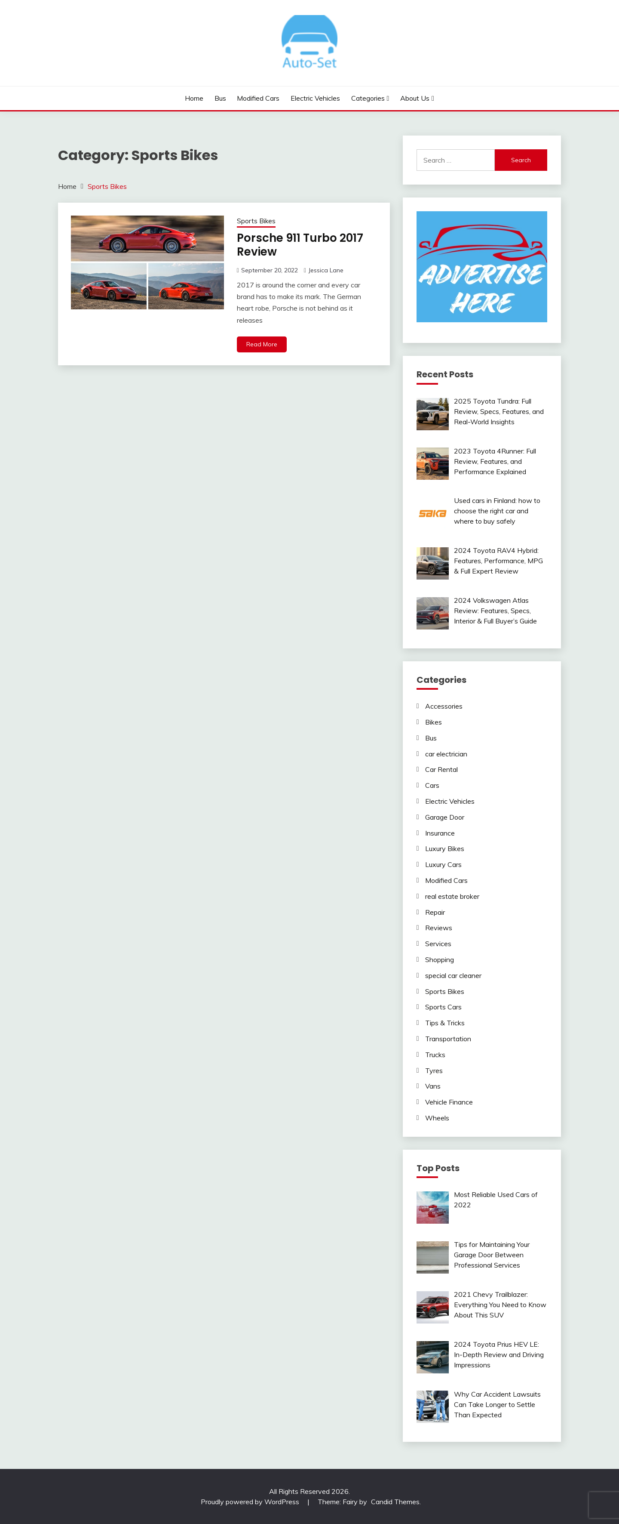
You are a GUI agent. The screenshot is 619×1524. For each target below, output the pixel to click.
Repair (435, 912)
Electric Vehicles (315, 98)
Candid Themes (395, 1501)
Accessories (444, 706)
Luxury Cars (443, 864)
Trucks (435, 1054)
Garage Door (444, 817)
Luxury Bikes (444, 848)
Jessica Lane (325, 270)
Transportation (448, 1038)
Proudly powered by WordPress (251, 1501)
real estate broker (452, 896)
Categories (368, 98)
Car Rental (441, 769)
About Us (414, 98)
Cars (432, 785)
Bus (220, 98)
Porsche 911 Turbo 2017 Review (300, 245)
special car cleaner (453, 975)
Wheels (437, 1118)
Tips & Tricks (445, 1022)
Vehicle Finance (449, 1102)
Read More (261, 344)
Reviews (438, 927)
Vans (433, 1086)
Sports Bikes (256, 221)
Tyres (434, 1070)
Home (194, 98)
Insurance (440, 833)
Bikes (433, 722)
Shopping (439, 959)
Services (438, 943)
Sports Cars (443, 1007)
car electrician (446, 754)
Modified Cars (258, 98)
